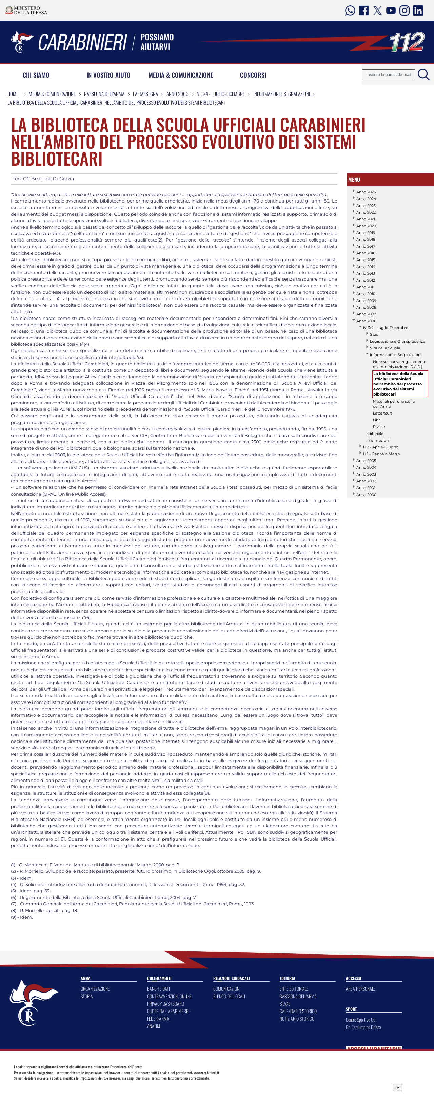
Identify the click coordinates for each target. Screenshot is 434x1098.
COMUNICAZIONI (226, 988)
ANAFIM (153, 1025)
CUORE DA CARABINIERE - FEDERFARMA (169, 1014)
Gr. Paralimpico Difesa (363, 1026)
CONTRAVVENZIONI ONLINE (169, 996)
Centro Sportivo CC (361, 1019)
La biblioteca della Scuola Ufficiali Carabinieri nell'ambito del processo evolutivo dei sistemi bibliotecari (116, 102)
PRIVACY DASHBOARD (165, 1003)
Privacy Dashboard (59, 1086)
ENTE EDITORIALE (294, 988)
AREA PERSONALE (361, 988)
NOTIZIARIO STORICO (297, 1018)
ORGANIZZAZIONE (95, 988)
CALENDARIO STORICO (298, 1011)
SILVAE (285, 1003)
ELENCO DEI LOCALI (229, 996)
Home (12, 93)
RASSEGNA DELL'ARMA (298, 996)
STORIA (87, 996)
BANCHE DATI (158, 988)
